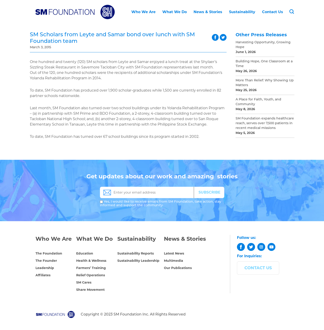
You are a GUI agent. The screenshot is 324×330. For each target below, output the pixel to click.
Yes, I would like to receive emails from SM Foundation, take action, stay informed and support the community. (160, 203)
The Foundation (48, 253)
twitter (223, 37)
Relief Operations (90, 275)
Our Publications (178, 268)
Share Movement (90, 290)
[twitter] (251, 247)
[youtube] (271, 247)
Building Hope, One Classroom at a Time (264, 64)
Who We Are (143, 12)
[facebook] (241, 247)
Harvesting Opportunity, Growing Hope (263, 45)
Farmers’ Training (91, 268)
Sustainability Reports (135, 253)
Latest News (174, 253)
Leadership (44, 268)
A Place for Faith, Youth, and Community (258, 102)
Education (84, 253)
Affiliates (42, 275)
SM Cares (83, 282)
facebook (215, 37)
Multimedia (173, 261)
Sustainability (242, 12)
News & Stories (208, 12)
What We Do (174, 12)
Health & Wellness (91, 261)
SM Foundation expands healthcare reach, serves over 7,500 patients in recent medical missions (265, 123)
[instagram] (261, 247)
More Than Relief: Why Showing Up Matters (265, 83)
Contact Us (272, 12)
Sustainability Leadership (138, 261)
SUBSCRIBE (209, 192)
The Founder (46, 261)
